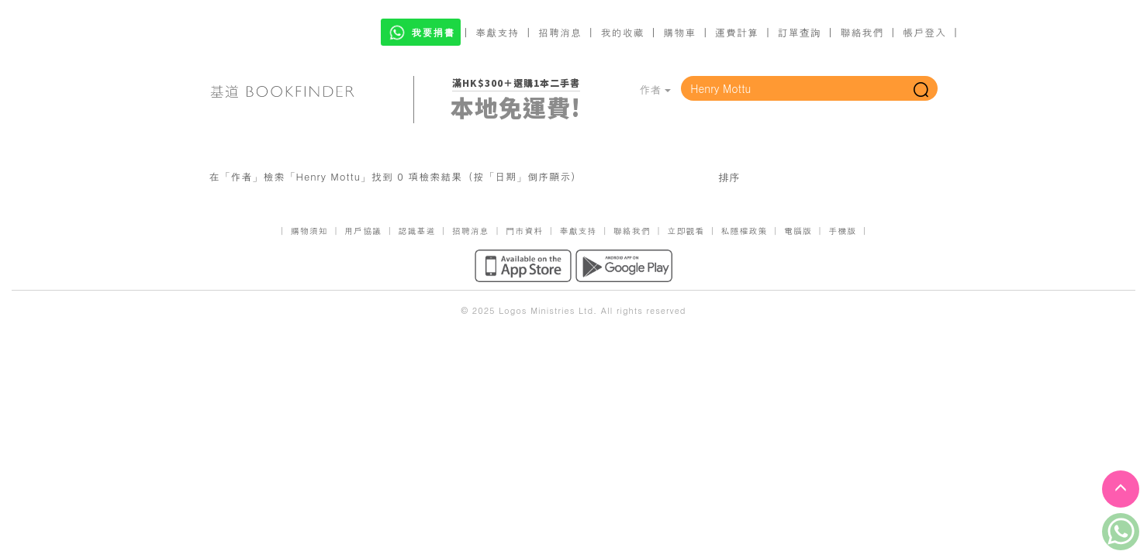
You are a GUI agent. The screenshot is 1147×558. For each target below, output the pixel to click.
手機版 (842, 230)
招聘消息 (560, 32)
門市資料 (524, 230)
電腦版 (798, 230)
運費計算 (736, 32)
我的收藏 (622, 32)
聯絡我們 (861, 32)
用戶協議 (363, 230)
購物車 (679, 32)
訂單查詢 (799, 32)
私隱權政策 (744, 230)
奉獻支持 (497, 32)
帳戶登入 (924, 32)
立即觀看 (685, 230)
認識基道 (416, 230)
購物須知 (309, 230)
